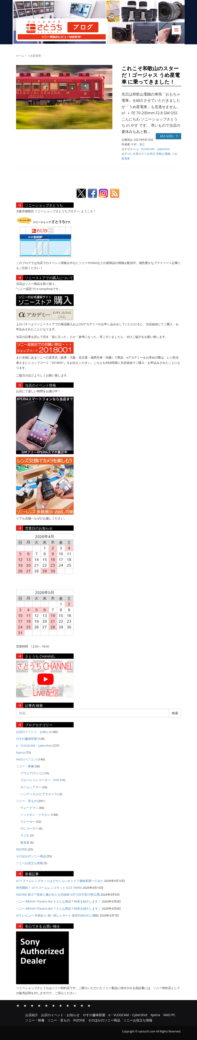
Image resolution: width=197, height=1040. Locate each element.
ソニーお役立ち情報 (29, 863)
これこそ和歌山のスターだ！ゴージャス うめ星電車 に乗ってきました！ (151, 75)
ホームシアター (30, 787)
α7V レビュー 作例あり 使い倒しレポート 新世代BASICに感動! (57, 915)
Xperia (20, 752)
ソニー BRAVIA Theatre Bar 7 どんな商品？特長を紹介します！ (58, 908)
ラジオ (24, 835)
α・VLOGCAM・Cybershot (39, 1005)
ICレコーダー (29, 828)
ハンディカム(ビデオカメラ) (39, 794)
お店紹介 (18, 1005)
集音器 (24, 842)
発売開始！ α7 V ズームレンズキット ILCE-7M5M (49, 888)
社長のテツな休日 (144, 154)
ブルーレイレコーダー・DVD (39, 780)
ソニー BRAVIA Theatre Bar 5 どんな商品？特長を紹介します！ (58, 901)
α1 (130, 154)
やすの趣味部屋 (26, 739)
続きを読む (169, 136)
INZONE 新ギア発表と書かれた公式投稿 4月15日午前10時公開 (58, 894)
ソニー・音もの (26, 801)
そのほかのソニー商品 (31, 856)
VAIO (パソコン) (26, 759)
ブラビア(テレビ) (31, 773)
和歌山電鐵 (163, 154)
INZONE (21, 849)
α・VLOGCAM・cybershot (153, 149)
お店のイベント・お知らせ (34, 732)
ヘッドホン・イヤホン (35, 815)
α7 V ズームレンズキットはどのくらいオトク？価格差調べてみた (59, 881)
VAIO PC (53, 1005)
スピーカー (27, 821)
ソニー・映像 (25, 766)
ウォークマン (29, 808)
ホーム (20, 56)
